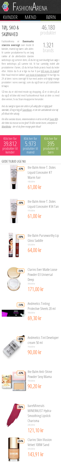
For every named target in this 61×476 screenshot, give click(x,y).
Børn (51, 17)
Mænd (30, 17)
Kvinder (10, 17)
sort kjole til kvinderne (36, 75)
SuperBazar (27, 110)
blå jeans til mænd (50, 71)
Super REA (54, 119)
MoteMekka (6, 126)
